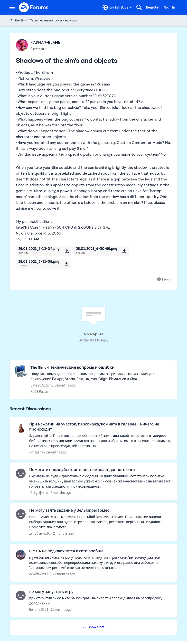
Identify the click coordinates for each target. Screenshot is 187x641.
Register (153, 7)
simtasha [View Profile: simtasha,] (36, 452)
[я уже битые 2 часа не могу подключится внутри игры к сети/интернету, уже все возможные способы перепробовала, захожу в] (100, 562)
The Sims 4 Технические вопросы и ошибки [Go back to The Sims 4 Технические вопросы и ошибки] (43, 20)
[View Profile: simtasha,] (21, 428)
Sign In (169, 7)
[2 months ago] (55, 452)
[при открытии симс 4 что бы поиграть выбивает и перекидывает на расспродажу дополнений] (100, 600)
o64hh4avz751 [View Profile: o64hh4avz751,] (40, 574)
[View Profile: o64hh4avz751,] (21, 555)
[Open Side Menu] (12, 7)
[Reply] (163, 279)
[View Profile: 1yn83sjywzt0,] (21, 514)
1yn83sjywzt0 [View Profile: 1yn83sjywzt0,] (39, 533)
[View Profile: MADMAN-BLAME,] (22, 45)
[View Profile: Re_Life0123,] (21, 595)
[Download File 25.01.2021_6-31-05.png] (66, 264)
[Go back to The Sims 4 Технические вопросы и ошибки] (101, 367)
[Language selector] (117, 7)
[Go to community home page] (34, 7)
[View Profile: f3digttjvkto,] (21, 473)
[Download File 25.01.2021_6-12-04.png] (66, 251)
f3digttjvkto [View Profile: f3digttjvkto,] (38, 492)
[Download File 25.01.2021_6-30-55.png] (124, 251)
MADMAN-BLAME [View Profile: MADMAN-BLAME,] (45, 42)
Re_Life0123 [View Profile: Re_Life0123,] (38, 609)
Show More (93, 627)
